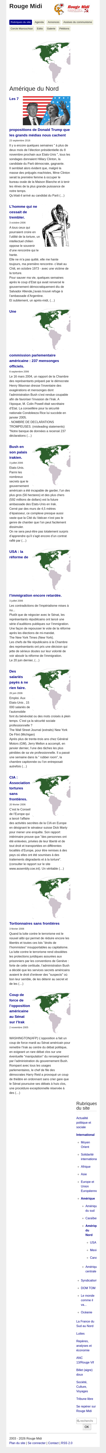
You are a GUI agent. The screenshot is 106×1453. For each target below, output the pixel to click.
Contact (53, 1443)
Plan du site (17, 1443)
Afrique (86, 1166)
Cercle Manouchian (22, 28)
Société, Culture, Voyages (82, 1387)
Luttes (80, 1333)
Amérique (88, 1198)
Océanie (86, 1312)
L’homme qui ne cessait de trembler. (23, 212)
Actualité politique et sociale (83, 1122)
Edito (40, 28)
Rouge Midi (25, 6)
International (85, 1134)
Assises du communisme (77, 22)
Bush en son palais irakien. (18, 452)
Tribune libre (84, 1398)
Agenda (39, 22)
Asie (84, 1174)
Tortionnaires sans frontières (34, 923)
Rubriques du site (21, 22)
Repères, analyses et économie (84, 1346)
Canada (95, 1257)
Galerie (51, 28)
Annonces (53, 22)
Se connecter (37, 1443)
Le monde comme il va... (87, 1300)
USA (93, 1242)
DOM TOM (88, 1288)
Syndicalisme (90, 1280)
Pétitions (64, 28)
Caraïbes (91, 1218)
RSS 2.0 (67, 1443)
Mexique (95, 1250)
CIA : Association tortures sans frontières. (19, 788)
